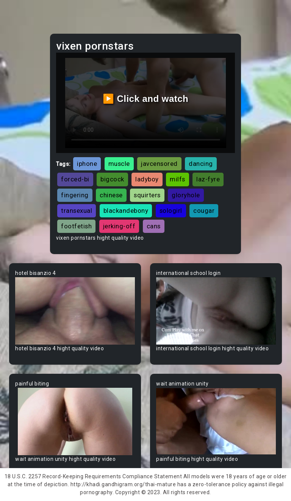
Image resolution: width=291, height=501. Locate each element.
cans (154, 226)
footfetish (76, 226)
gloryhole (186, 195)
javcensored (159, 163)
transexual (76, 210)
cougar (203, 210)
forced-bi (75, 179)
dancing (201, 163)
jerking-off (119, 226)
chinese (111, 195)
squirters (147, 195)
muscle (119, 163)
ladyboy (147, 179)
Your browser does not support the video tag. (75, 311)
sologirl (171, 210)
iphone (87, 163)
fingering (75, 195)
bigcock (112, 179)
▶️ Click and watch (146, 99)
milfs (177, 179)
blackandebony (126, 210)
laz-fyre (208, 179)
